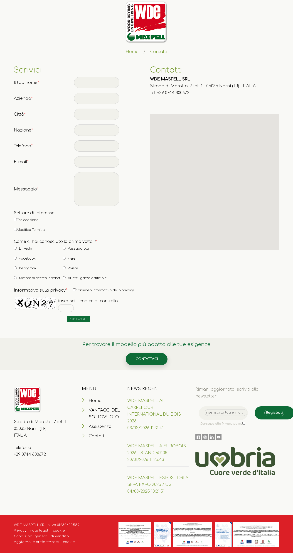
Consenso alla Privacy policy (221, 423)
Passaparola (78, 248)
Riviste (73, 268)
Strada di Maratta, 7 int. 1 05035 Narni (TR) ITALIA (40, 428)
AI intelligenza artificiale (87, 278)
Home (132, 51)
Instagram (27, 268)
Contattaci (146, 359)
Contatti (97, 436)
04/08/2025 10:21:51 (146, 491)
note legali (39, 531)
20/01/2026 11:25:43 (145, 459)
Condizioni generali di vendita (41, 536)
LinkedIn (25, 248)
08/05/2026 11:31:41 (145, 428)
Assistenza (100, 426)
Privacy (20, 531)
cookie (59, 531)
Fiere (71, 258)
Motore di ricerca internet (39, 278)
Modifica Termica (31, 229)
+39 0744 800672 (30, 454)
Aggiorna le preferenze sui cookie (44, 542)
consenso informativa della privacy (105, 290)
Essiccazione (27, 220)
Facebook (27, 258)
